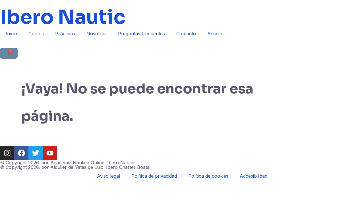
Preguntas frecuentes (141, 33)
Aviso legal (108, 176)
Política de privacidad (154, 176)
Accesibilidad (253, 176)
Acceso (215, 33)
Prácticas (65, 33)
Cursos (36, 33)
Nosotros (96, 33)
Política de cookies (208, 176)
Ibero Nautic (62, 17)
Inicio (11, 33)
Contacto (186, 33)
